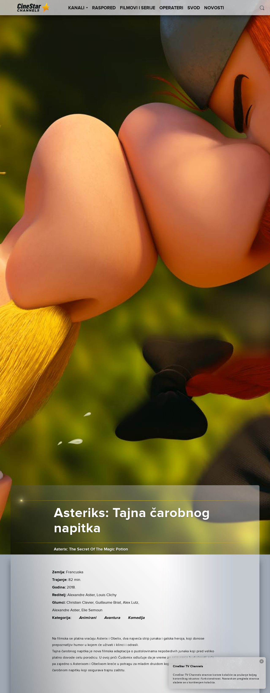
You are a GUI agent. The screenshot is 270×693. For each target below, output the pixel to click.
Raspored (104, 8)
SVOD (193, 8)
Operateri (171, 8)
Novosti (214, 8)
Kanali (78, 8)
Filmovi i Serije (137, 8)
